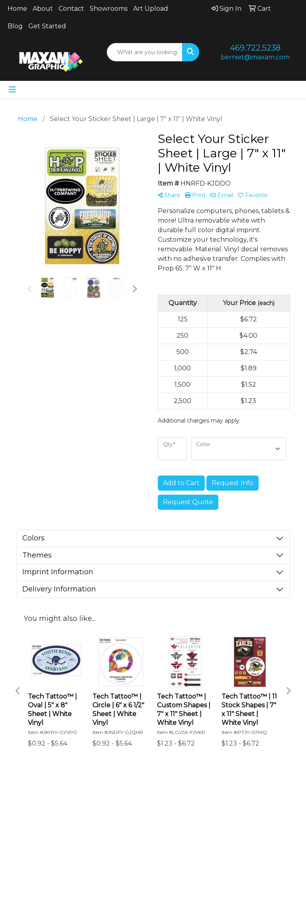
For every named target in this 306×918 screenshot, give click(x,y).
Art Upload (150, 8)
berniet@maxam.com (255, 57)
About (43, 8)
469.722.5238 (255, 48)
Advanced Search (115, 802)
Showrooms (109, 8)
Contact (71, 8)
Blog (15, 26)
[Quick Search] (144, 52)
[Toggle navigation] (12, 89)
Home (17, 8)
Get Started (47, 26)
